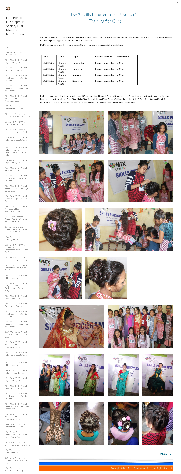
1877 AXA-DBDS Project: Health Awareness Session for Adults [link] (16, 78)
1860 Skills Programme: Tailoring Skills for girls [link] (15, 238)
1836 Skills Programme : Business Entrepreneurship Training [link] (16, 460)
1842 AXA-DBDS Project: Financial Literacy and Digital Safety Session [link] (17, 406)
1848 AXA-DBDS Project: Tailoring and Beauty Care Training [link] (16, 354)
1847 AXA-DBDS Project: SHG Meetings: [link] (16, 363)
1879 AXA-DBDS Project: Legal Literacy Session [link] (16, 61)
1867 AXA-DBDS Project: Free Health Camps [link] (16, 169)
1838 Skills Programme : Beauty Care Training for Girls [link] (17, 443)
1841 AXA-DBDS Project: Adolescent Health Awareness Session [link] (16, 416)
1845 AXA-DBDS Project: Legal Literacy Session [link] (16, 379)
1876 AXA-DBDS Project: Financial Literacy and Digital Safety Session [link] (17, 88)
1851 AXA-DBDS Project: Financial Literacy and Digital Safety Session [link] (17, 324)
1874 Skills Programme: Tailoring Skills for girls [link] (15, 107)
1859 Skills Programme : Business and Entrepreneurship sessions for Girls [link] (16, 248)
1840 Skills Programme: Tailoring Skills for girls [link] (15, 425)
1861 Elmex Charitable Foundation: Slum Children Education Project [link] (16, 229)
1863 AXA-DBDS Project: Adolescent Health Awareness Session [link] (16, 208)
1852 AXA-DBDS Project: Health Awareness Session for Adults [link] (16, 313)
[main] (106, 18)
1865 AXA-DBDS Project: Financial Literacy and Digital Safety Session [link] (17, 188)
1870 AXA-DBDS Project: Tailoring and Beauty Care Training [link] (16, 139)
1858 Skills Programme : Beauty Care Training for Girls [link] (17, 258)
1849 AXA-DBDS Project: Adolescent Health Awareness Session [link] (16, 344)
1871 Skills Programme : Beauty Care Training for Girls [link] (17, 130)
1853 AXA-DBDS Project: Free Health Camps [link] (16, 304)
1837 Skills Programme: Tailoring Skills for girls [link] (15, 451)
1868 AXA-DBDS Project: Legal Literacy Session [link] (16, 161)
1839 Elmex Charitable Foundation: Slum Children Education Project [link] (16, 434)
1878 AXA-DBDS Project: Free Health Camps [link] (16, 68)
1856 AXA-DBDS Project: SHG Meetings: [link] (16, 276)
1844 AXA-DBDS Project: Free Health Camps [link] (16, 387)
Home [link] (8, 47)
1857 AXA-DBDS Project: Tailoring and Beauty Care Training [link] (16, 267)
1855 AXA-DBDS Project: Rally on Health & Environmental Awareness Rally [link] (16, 287)
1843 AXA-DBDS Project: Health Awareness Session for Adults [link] (16, 396)
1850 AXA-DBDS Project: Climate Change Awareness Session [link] (16, 334)
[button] (178, 4)
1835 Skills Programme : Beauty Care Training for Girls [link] (17, 469)
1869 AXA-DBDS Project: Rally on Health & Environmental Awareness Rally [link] (16, 151)
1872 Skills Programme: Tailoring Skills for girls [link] (15, 122)
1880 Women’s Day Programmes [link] (13, 53)
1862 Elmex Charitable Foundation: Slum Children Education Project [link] (16, 219)
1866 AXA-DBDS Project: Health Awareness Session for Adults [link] (16, 178)
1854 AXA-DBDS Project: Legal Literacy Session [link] (16, 297)
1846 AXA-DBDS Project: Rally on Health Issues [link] (16, 371)
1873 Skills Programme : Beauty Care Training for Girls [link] (17, 115)
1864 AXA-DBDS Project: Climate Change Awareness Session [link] (16, 198)
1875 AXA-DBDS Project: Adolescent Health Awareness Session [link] (16, 98)
